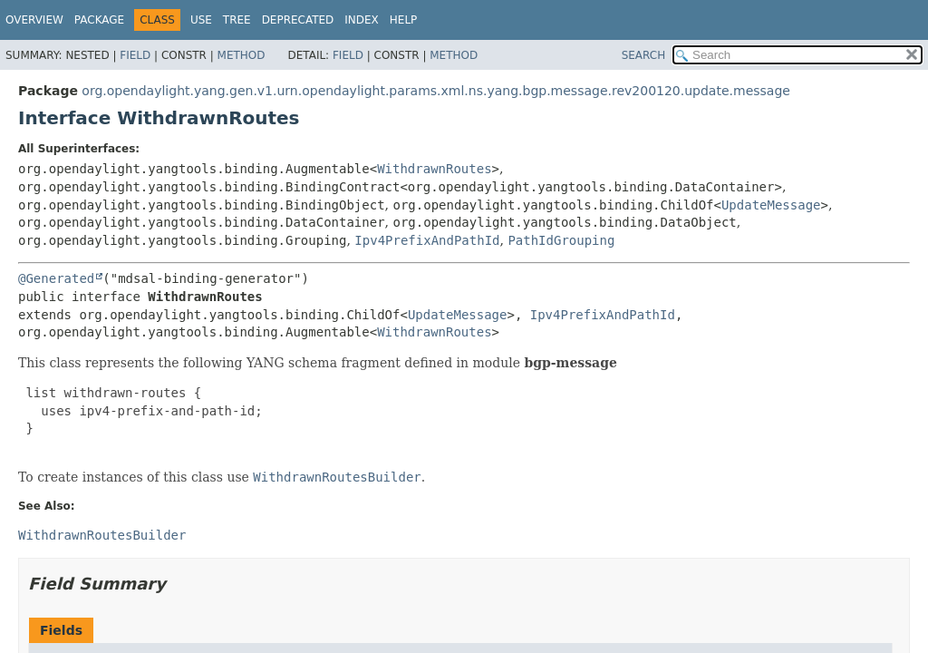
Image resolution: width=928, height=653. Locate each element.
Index (361, 20)
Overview (34, 20)
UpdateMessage (771, 205)
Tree (237, 20)
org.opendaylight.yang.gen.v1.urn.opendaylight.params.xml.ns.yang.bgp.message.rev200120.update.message (436, 90)
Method (242, 55)
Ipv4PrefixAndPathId (426, 240)
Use (201, 20)
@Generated (56, 278)
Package (99, 20)
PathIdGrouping (561, 240)
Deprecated (298, 20)
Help (404, 20)
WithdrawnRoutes (434, 168)
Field (135, 55)
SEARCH (644, 55)
